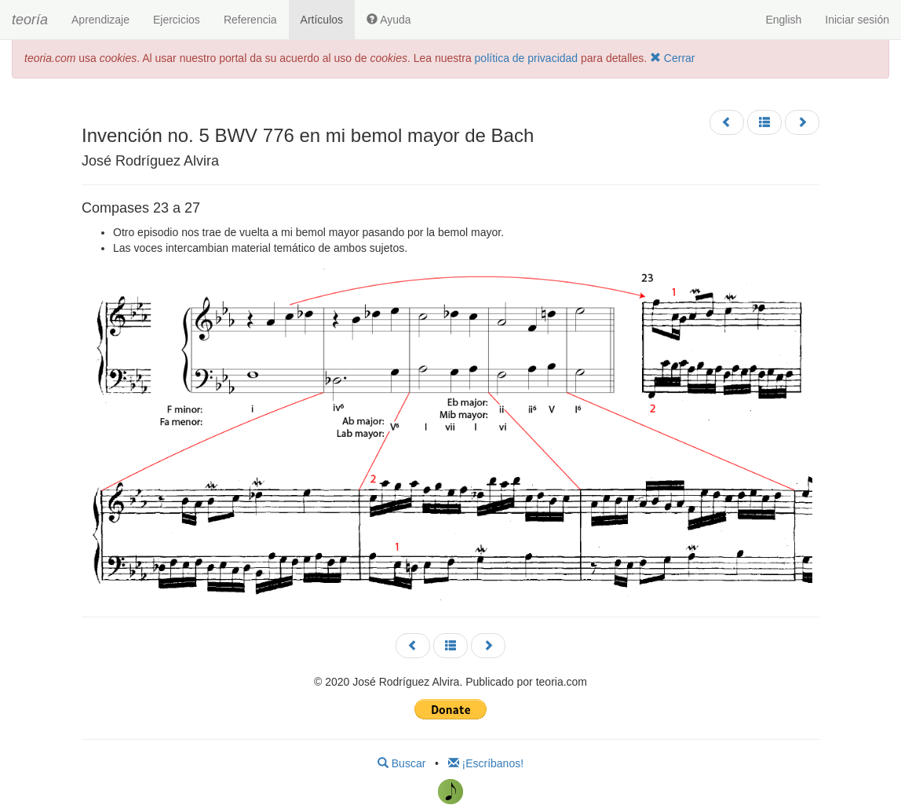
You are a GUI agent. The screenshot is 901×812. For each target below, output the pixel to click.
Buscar (401, 763)
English (783, 19)
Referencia (250, 19)
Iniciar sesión (857, 19)
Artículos (322, 19)
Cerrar (672, 58)
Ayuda (389, 19)
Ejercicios (176, 19)
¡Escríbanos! (485, 763)
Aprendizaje (100, 19)
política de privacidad (526, 58)
